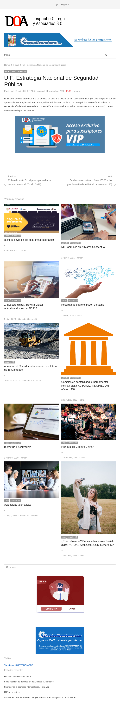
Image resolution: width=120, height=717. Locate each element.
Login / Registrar (61, 4)
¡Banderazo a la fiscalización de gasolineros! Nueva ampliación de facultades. (40, 697)
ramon (77, 91)
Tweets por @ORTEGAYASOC (18, 665)
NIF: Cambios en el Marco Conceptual (83, 247)
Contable (65, 243)
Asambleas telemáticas (17, 504)
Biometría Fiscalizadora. (18, 447)
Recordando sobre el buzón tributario (82, 304)
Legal (13, 71)
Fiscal (7, 71)
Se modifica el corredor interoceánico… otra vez (26, 687)
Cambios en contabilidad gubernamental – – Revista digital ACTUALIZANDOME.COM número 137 (86, 386)
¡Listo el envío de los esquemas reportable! (29, 239)
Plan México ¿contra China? (77, 446)
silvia (79, 315)
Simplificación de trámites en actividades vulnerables (29, 681)
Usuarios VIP (21, 71)
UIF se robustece (12, 692)
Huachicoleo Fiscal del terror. (18, 676)
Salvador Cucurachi (27, 319)
